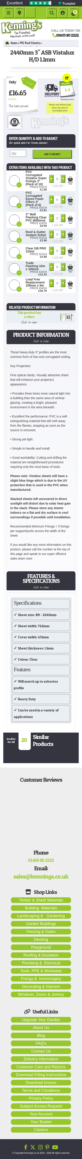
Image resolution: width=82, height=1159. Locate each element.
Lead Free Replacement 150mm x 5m (35, 282)
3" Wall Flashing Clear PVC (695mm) (36, 217)
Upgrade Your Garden (41, 1020)
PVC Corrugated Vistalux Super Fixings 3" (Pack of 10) (36, 178)
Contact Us (41, 1051)
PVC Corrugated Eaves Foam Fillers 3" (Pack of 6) (35, 199)
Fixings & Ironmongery (41, 979)
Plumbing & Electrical (41, 963)
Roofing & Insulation (40, 955)
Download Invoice (41, 1082)
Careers (41, 1130)
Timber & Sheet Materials (41, 900)
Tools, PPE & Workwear (41, 971)
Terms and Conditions (41, 1090)
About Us (41, 1027)
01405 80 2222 (67, 35)
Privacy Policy (41, 1098)
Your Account (40, 1114)
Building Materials (41, 908)
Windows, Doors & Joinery (41, 994)
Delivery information (41, 1059)
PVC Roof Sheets (30, 43)
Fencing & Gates (41, 931)
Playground (41, 947)
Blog (41, 1035)
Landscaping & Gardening (41, 916)
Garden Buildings (41, 924)
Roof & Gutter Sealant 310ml (36, 233)
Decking (41, 939)
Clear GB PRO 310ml (36, 250)
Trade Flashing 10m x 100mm (35, 266)
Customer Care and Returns (40, 1067)
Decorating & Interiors (41, 986)
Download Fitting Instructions (41, 1075)
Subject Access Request (41, 1106)
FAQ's (41, 1043)
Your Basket (41, 1122)
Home (11, 43)
